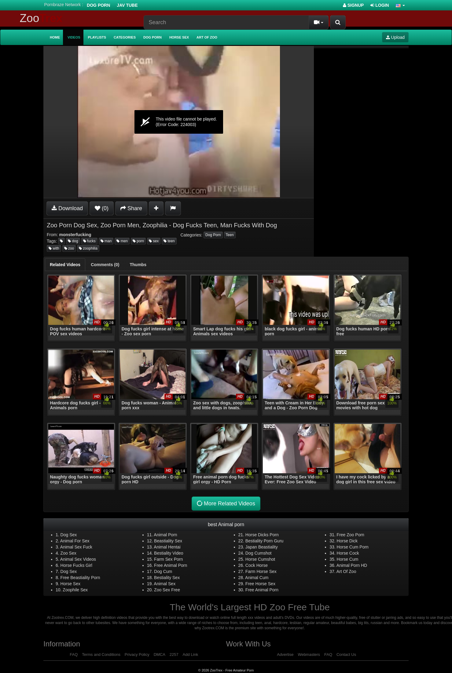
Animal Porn (165, 534)
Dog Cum (163, 571)
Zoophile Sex (75, 589)
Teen (230, 235)
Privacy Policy (137, 654)
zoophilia (88, 248)
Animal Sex (164, 583)
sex (154, 241)
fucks (89, 241)
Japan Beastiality (261, 547)
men (122, 241)
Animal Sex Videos (78, 559)
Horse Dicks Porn (262, 534)
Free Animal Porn (170, 565)
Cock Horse (256, 565)
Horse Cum (347, 559)
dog (73, 241)
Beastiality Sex (168, 540)
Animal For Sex (75, 540)
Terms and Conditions (101, 654)
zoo (69, 248)
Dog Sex (69, 534)
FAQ (74, 654)
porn (138, 241)
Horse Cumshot (260, 559)
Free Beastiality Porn (80, 577)
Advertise (285, 654)
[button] (400, 5)
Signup (353, 5)
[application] (178, 122)
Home (55, 37)
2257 (174, 654)
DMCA (159, 654)
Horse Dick (347, 540)
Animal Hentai (167, 547)
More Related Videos (225, 503)
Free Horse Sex (260, 583)
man (106, 241)
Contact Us (346, 654)
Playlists (97, 37)
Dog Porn (98, 5)
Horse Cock (348, 553)
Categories (125, 37)
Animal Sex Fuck (76, 547)
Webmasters (309, 654)
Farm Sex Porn (168, 559)
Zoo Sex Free (167, 589)
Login (379, 5)
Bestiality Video (168, 553)
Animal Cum (256, 577)
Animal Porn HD (351, 565)
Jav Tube (127, 5)
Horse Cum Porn (353, 547)
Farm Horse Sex (261, 571)
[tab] (65, 264)
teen (169, 241)
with (54, 248)
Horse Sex (179, 37)
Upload (395, 37)
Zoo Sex (68, 553)
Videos (74, 37)
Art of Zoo (207, 37)
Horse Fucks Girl (76, 565)
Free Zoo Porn (350, 534)
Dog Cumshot (258, 553)
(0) (101, 208)
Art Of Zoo (346, 571)
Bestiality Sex (167, 577)
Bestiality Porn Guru (264, 540)
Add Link (190, 654)
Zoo (41, 18)
